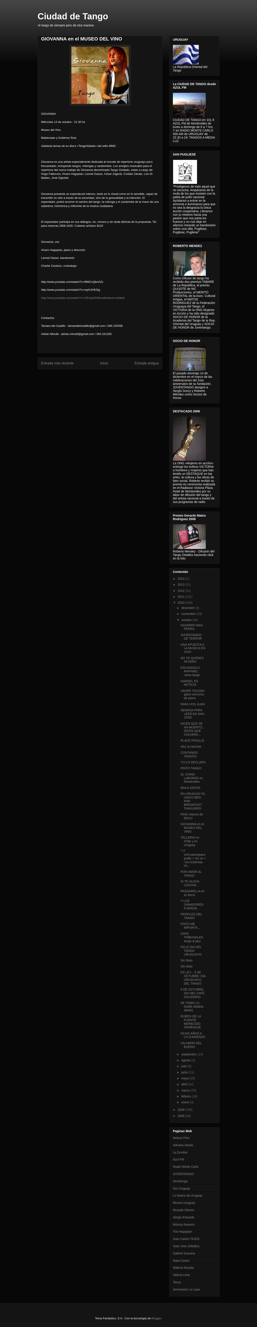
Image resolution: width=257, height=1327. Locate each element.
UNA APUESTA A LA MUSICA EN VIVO (193, 648)
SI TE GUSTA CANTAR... (190, 883)
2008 (181, 1116)
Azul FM (178, 1159)
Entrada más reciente (57, 363)
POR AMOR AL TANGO (191, 873)
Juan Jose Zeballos (186, 1246)
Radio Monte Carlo (186, 1166)
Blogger (156, 1318)
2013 (181, 584)
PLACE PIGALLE (192, 740)
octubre (186, 620)
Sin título (186, 960)
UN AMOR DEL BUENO (191, 1045)
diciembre (188, 608)
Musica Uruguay (184, 1203)
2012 (181, 590)
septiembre (189, 1054)
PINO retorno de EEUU (192, 816)
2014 (181, 578)
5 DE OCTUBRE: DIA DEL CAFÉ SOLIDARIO (193, 993)
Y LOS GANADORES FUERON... (192, 904)
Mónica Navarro (184, 1224)
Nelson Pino (181, 1138)
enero (185, 1102)
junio (184, 1072)
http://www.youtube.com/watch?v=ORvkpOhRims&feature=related (83, 298)
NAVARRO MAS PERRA (192, 627)
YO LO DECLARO (193, 762)
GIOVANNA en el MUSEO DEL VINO (192, 827)
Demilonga (180, 1181)
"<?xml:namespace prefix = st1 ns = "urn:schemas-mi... (193, 858)
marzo (186, 1090)
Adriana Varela (183, 1145)
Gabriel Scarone (184, 1253)
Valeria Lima (181, 1275)
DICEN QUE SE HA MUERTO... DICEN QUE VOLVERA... (193, 729)
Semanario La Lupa (186, 1289)
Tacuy (177, 1282)
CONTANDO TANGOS (189, 754)
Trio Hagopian (182, 1231)
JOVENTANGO (183, 1174)
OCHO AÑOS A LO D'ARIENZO (193, 1035)
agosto (186, 1060)
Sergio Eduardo (183, 1217)
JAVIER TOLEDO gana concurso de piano (193, 694)
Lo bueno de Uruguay (188, 1195)
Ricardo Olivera (183, 1210)
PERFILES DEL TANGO (191, 916)
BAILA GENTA (190, 788)
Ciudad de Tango (73, 16)
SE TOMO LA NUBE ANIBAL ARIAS (192, 1006)
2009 (181, 1109)
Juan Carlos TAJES (186, 1239)
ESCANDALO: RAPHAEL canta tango (190, 671)
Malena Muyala (183, 1267)
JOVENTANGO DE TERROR (191, 636)
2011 (181, 596)
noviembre (188, 614)
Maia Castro (181, 1260)
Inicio (104, 363)
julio (184, 1066)
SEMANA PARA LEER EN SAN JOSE (192, 713)
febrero (186, 1096)
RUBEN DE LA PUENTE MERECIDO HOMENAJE (191, 1021)
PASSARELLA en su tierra (193, 893)
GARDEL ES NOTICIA (189, 683)
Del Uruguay (181, 1188)
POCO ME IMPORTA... (190, 925)
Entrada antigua (147, 363)
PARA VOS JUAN (193, 704)
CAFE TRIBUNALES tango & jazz (192, 937)
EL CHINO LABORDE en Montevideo (192, 778)
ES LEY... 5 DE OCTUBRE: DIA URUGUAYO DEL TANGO (193, 978)
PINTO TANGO (191, 768)
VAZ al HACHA (191, 746)
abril (184, 1084)
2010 (181, 602)
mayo (185, 1078)
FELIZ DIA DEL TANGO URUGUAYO (191, 950)
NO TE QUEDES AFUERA (192, 660)
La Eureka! (180, 1152)
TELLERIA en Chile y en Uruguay (190, 841)
